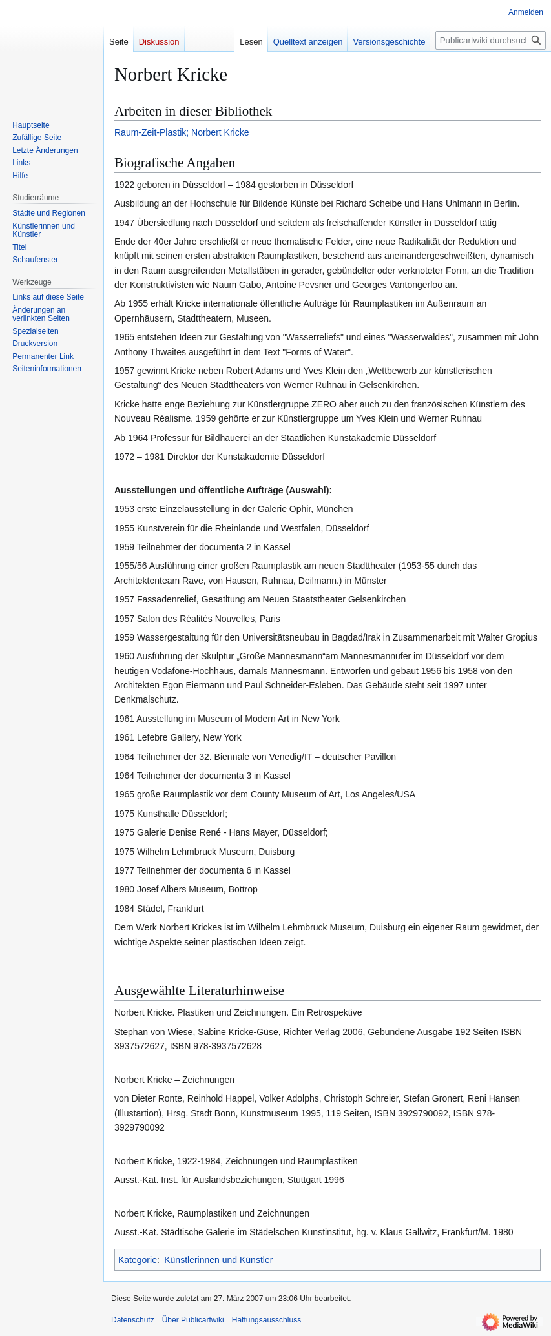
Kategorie (137, 1260)
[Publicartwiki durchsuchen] (490, 40)
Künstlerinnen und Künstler (218, 1260)
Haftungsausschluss (266, 1319)
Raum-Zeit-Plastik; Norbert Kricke (181, 132)
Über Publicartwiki (193, 1319)
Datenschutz (132, 1319)
